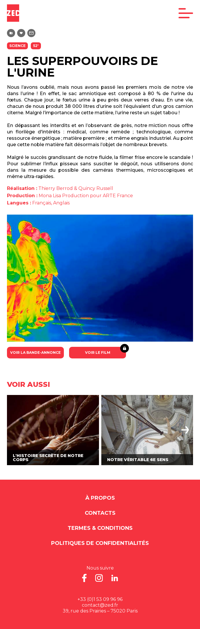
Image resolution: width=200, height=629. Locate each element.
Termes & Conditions (100, 528)
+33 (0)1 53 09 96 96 (100, 599)
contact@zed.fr (100, 605)
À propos (100, 498)
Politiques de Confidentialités (100, 543)
